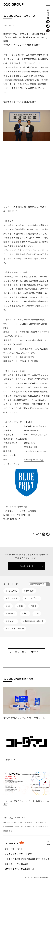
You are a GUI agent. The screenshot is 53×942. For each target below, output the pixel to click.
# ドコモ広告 (12, 598)
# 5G (8, 606)
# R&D (20, 606)
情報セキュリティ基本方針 (17, 864)
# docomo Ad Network (33, 621)
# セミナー (11, 621)
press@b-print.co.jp (20, 515)
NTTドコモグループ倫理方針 (18, 869)
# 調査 (33, 606)
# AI (37, 613)
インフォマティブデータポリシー (20, 854)
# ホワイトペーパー (15, 628)
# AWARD (10, 613)
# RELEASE (11, 591)
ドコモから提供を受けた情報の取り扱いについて (27, 859)
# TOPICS (29, 591)
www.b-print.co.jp (32, 459)
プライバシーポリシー (15, 849)
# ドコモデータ (32, 598)
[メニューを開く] (48, 4)
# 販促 (25, 613)
